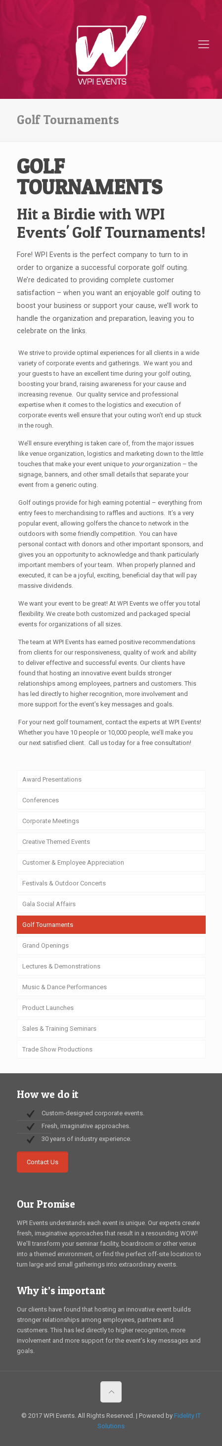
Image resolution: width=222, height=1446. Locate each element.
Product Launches (48, 1007)
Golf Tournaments (47, 924)
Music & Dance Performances (64, 987)
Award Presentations (52, 779)
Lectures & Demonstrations (61, 966)
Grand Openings (45, 945)
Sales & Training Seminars (59, 1028)
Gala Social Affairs (49, 904)
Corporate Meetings (50, 821)
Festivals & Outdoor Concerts (64, 883)
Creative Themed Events (56, 841)
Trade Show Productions (57, 1049)
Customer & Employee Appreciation (73, 862)
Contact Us (42, 1162)
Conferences (40, 800)
